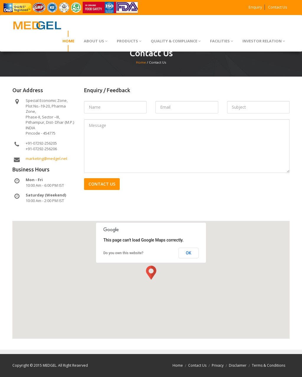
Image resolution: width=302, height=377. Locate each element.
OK (188, 253)
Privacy (218, 365)
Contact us (101, 184)
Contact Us (277, 7)
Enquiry (255, 7)
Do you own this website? (124, 253)
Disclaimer (238, 365)
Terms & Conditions (268, 365)
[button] (151, 273)
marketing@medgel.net (46, 158)
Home (141, 62)
